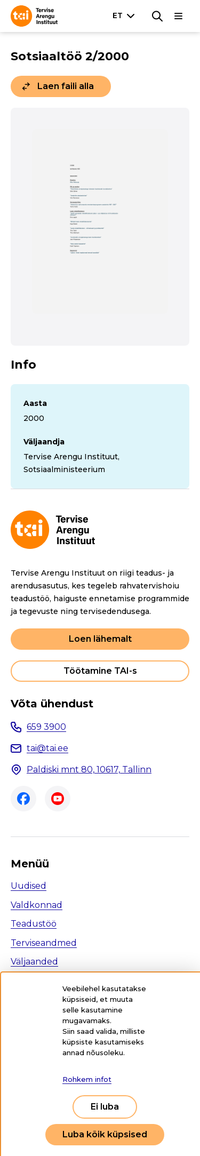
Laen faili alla (65, 86)
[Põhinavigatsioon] (178, 16)
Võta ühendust (52, 703)
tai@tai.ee (47, 748)
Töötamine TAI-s (100, 671)
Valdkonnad (36, 905)
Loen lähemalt (100, 639)
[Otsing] (157, 16)
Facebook (23, 798)
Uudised (28, 886)
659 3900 (46, 727)
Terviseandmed (44, 943)
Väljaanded (34, 961)
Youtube (57, 798)
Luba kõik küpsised (104, 1134)
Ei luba (105, 1107)
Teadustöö (34, 924)
